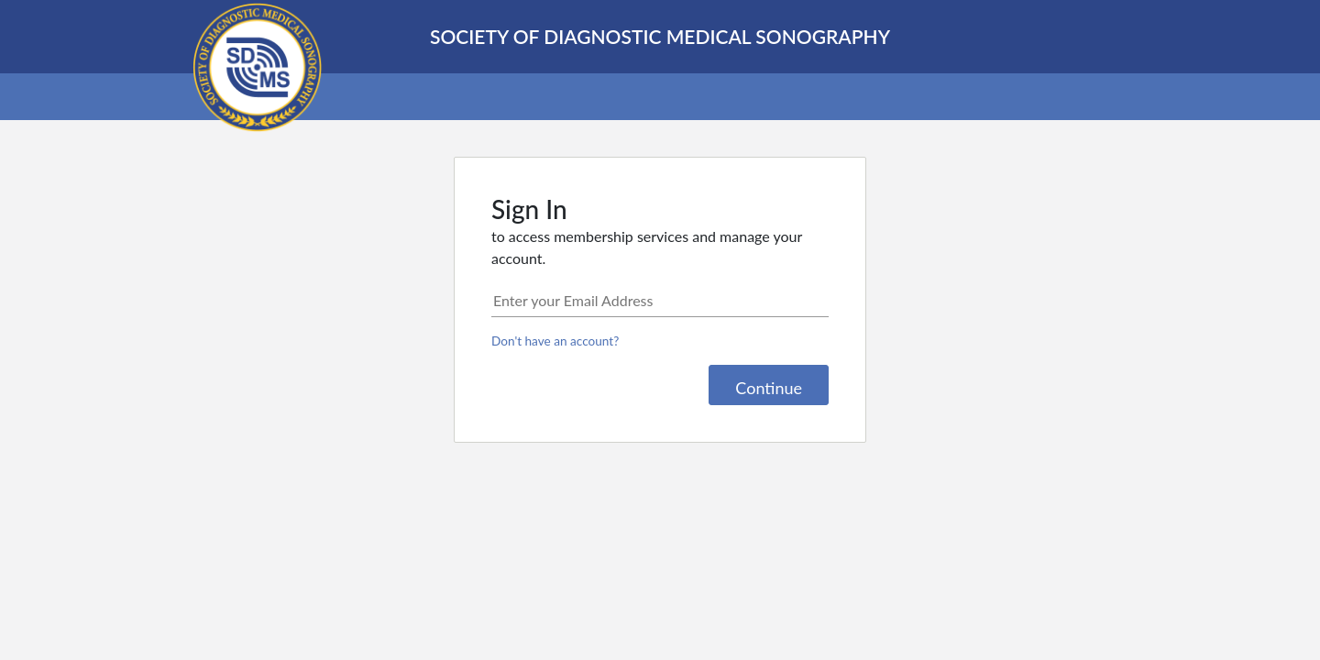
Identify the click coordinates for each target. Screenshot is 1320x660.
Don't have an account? (555, 341)
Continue (768, 388)
